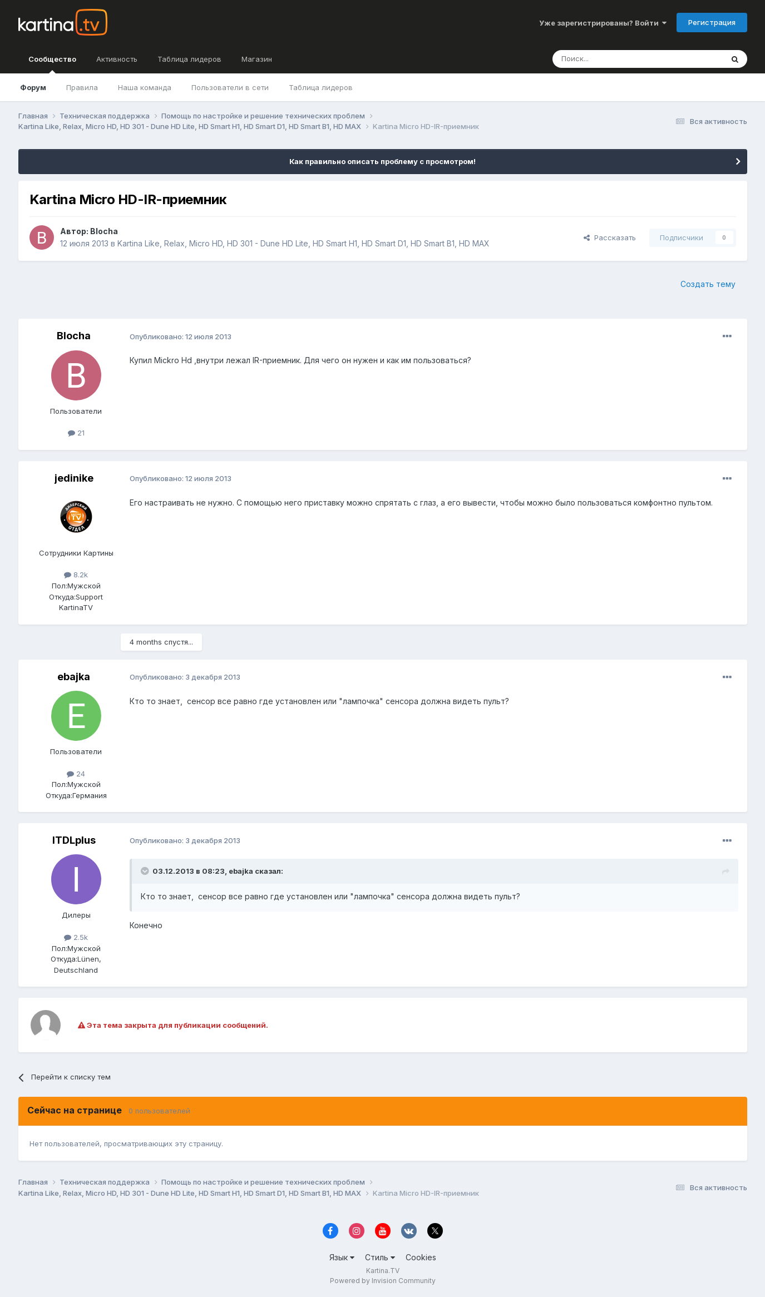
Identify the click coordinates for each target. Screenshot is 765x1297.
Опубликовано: (180, 336)
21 (76, 432)
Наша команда (144, 87)
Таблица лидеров (321, 87)
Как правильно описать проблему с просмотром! (382, 161)
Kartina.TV (382, 1270)
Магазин (256, 59)
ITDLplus (74, 840)
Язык (341, 1257)
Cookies (421, 1257)
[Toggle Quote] (146, 871)
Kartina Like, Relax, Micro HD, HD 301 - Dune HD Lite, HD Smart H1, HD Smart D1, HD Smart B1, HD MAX (303, 243)
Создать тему (708, 284)
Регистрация (712, 22)
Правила (82, 87)
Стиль (380, 1257)
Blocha (104, 231)
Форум (33, 87)
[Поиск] (607, 59)
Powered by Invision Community (383, 1280)
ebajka (73, 676)
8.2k (76, 574)
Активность (116, 59)
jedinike (74, 478)
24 (76, 773)
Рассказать (610, 237)
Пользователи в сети (230, 87)
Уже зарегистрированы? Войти (603, 22)
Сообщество (52, 64)
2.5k (76, 937)
